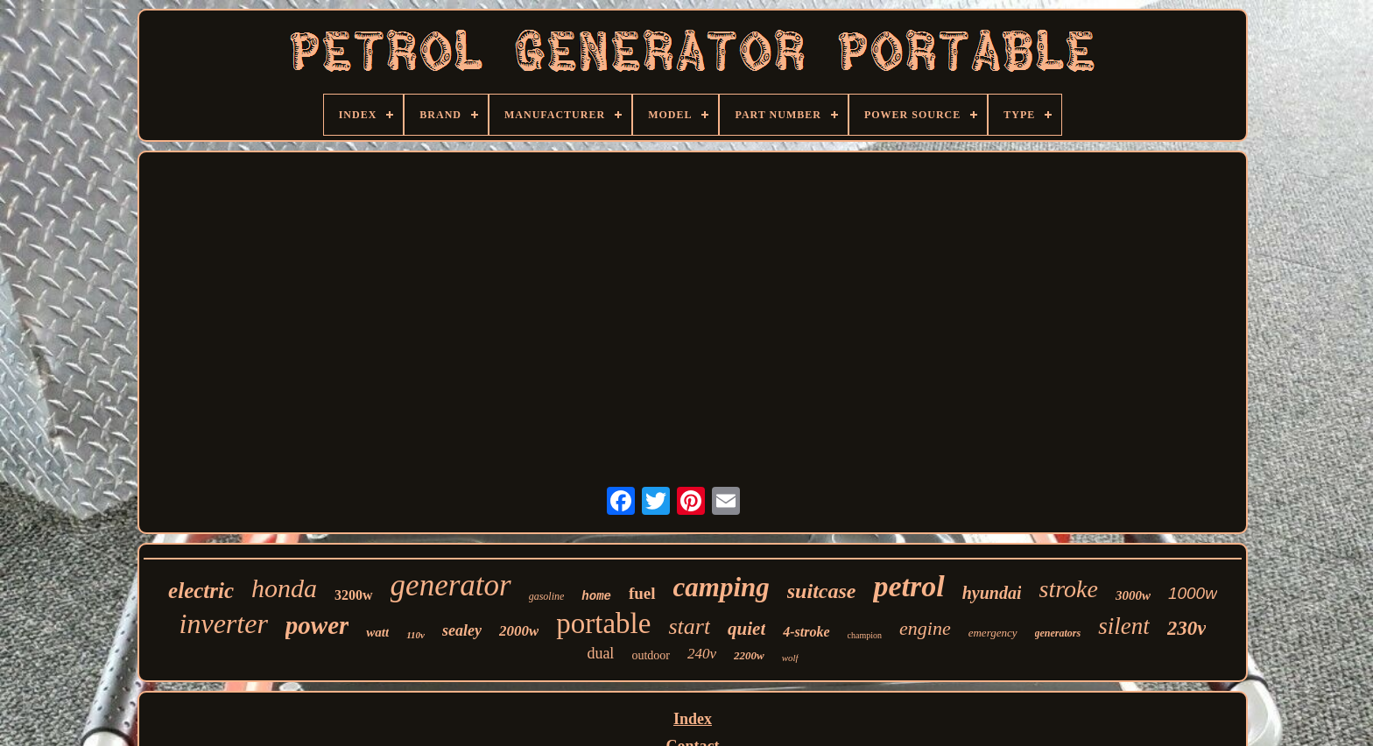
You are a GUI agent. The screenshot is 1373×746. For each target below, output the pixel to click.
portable (603, 623)
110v (415, 635)
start (689, 626)
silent (1124, 626)
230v (1187, 628)
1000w (1192, 593)
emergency (992, 632)
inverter (224, 623)
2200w (749, 655)
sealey (462, 630)
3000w (1133, 595)
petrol (908, 586)
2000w (519, 631)
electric (201, 590)
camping (721, 587)
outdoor (650, 655)
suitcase (821, 591)
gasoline (547, 596)
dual (600, 653)
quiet (746, 628)
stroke (1068, 588)
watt (377, 632)
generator (451, 585)
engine (925, 628)
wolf (790, 657)
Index (692, 719)
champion (865, 635)
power (317, 625)
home (596, 596)
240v (701, 653)
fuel (642, 593)
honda (284, 588)
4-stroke (806, 631)
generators (1058, 633)
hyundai (992, 592)
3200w (353, 595)
